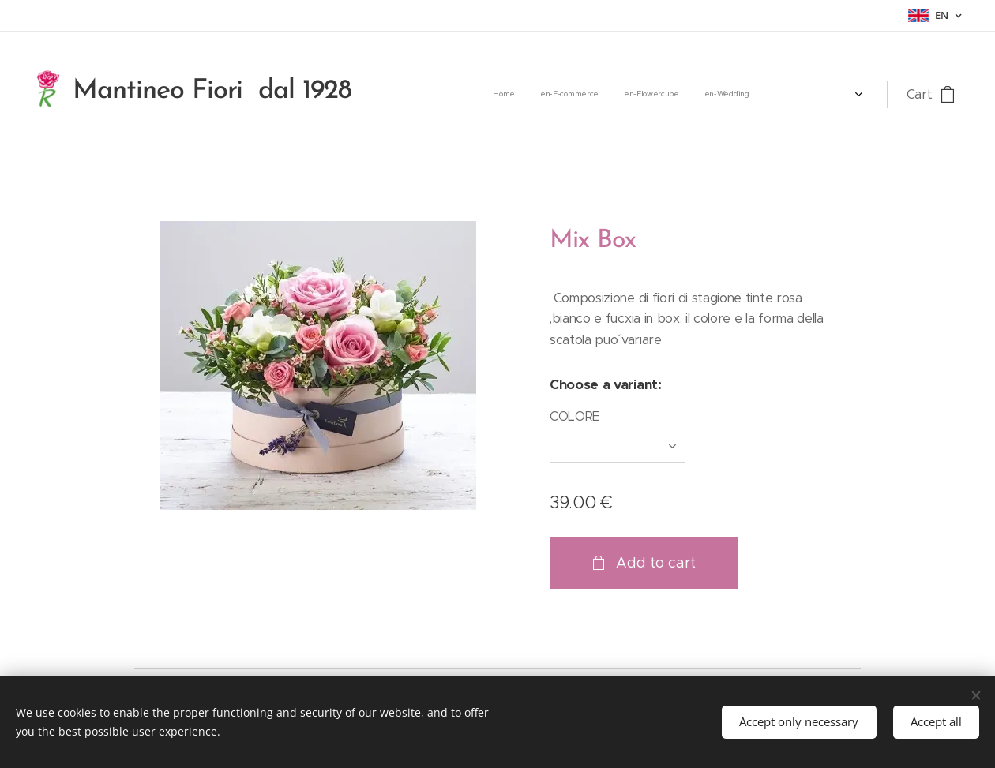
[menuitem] (660, 94)
